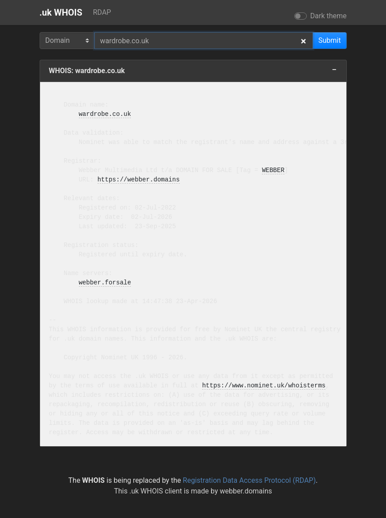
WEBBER (273, 170)
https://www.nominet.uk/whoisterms (263, 386)
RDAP (102, 12)
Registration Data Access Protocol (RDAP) (249, 480)
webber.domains (245, 491)
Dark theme (328, 16)
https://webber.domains (139, 180)
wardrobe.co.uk (105, 114)
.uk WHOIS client (155, 491)
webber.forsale (105, 283)
